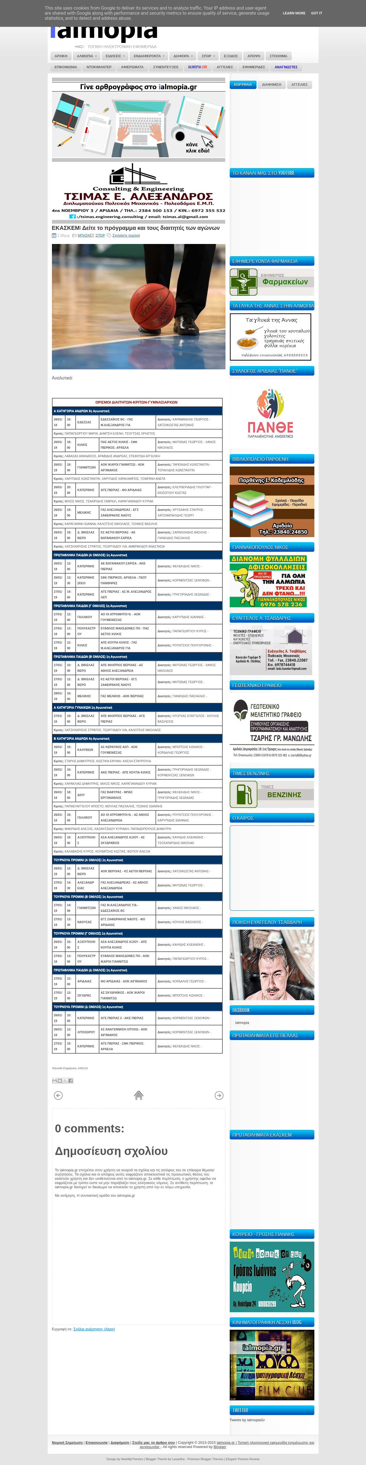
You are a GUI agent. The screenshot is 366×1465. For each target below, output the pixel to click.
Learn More (294, 13)
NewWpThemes (132, 1459)
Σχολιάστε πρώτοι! (126, 235)
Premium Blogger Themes (205, 1459)
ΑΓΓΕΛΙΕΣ (300, 85)
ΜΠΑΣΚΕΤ (86, 235)
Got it (316, 13)
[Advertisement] (272, 127)
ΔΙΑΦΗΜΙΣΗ (271, 85)
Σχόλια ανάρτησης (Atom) (94, 1329)
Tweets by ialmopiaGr (247, 1420)
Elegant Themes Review (243, 1459)
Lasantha (178, 1459)
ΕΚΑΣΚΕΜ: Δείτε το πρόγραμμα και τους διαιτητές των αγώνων (136, 227)
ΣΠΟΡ (100, 235)
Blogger (220, 1447)
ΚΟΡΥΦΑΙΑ (243, 85)
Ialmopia (242, 1023)
